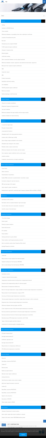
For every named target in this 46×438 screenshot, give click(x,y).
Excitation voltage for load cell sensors (10, 181)
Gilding (3, 25)
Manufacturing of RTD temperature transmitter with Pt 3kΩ (15, 318)
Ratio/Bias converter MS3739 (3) (9, 392)
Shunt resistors (5, 171)
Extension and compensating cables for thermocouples (14, 283)
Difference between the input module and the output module (15, 112)
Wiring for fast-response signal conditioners (12, 65)
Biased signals (5, 53)
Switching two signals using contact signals (11, 380)
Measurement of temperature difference (11, 286)
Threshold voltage (6, 218)
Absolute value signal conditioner (9, 373)
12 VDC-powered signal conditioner (9, 46)
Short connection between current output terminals (13, 59)
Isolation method (5, 156)
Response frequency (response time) (10, 106)
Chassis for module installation (9, 103)
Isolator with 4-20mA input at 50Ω (9, 137)
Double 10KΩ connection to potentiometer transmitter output (15, 177)
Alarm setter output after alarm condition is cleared (13, 414)
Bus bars (4, 40)
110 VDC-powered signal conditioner (10, 87)
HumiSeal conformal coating (8, 81)
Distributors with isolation (7, 199)
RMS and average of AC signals (9, 184)
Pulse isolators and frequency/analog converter (12, 240)
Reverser (4, 358)
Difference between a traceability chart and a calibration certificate (17, 34)
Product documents (6, 78)
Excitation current (6, 274)
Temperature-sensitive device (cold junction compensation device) (17, 280)
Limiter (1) (4, 364)
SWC (3, 68)
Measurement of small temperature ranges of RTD (13, 292)
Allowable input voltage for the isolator (10, 143)
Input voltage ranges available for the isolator (12, 140)
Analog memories (6, 377)
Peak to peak (4, 221)
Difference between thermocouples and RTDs (12, 305)
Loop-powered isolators (7, 131)
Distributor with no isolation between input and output (14, 202)
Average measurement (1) (7, 336)
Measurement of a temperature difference (11, 345)
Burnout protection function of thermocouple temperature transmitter (17, 314)
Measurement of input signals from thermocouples (13, 258)
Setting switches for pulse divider (9, 236)
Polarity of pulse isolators (7, 224)
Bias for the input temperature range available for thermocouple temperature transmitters (22, 289)
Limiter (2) (4, 386)
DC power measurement (7, 128)
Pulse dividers (5, 233)
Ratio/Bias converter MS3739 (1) (9, 361)
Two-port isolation (6, 109)
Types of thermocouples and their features (11, 321)
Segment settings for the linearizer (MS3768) (12, 261)
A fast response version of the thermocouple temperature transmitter (17, 308)
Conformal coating (6, 56)
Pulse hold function (6, 227)
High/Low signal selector (7, 370)
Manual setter (5, 367)
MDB (2, 75)
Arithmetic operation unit (7, 339)
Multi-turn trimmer (6, 90)
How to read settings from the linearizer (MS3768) (13, 264)
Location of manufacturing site (9, 37)
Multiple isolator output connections (10, 146)
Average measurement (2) (7, 342)
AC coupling (4, 230)
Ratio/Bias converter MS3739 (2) (9, 389)
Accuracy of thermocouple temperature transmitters (13, 296)
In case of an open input (7, 124)
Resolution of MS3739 (6, 399)
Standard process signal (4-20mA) (9, 43)
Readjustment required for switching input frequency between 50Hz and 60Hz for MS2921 (21, 190)
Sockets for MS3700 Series (8, 28)
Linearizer (4, 255)
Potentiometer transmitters (8, 174)
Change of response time (7, 50)
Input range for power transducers (9, 187)
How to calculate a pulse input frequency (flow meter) (14, 243)
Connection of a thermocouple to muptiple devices (13, 324)
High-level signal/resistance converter (10, 383)
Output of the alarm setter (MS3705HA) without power (13, 417)
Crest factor (4, 168)
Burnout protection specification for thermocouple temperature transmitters (19, 311)
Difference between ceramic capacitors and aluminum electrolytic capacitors (19, 62)
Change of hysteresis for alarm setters (10, 411)
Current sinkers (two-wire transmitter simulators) (13, 205)
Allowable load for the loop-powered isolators (12, 134)
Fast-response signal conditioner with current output (14, 153)
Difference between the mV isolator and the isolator (13, 149)
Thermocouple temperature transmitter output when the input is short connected (20, 299)
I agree (23, 434)
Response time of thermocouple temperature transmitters (15, 302)
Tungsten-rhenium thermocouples (9, 277)
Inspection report (6, 72)
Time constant (5, 31)
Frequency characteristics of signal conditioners (13, 159)
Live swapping (5, 84)
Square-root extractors (7, 395)
